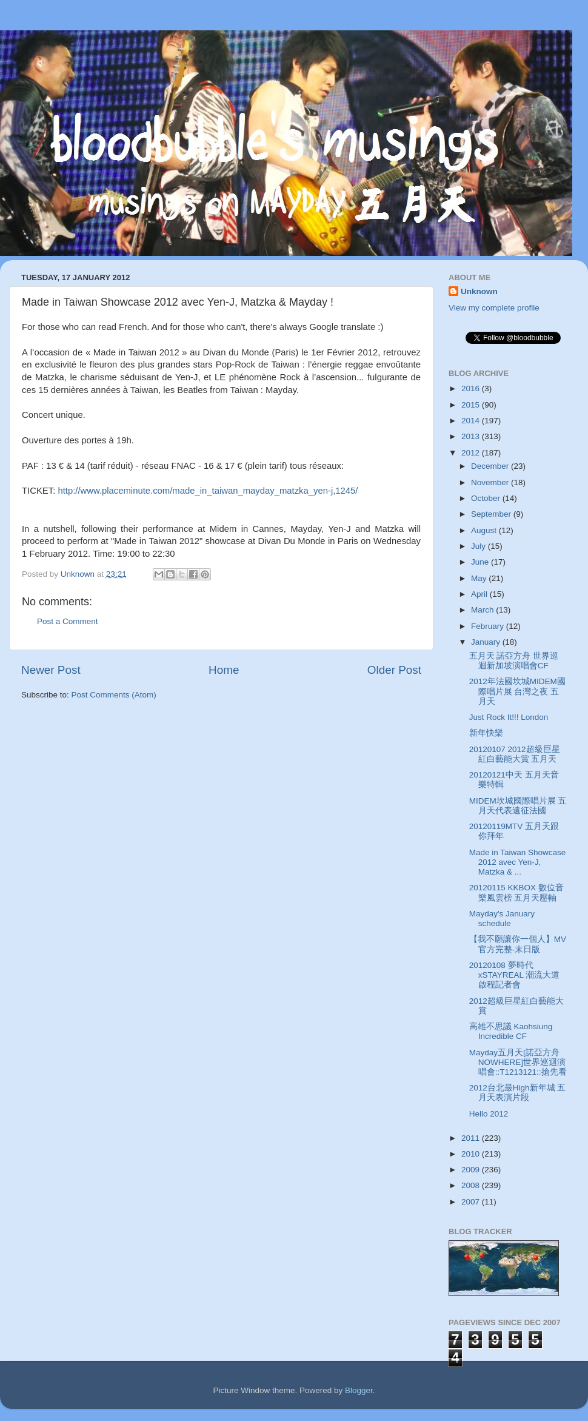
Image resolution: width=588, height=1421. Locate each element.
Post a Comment (67, 621)
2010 (471, 1153)
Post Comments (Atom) (114, 694)
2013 (471, 436)
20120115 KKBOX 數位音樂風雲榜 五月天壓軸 (516, 892)
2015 (471, 404)
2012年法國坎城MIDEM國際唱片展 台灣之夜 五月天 (517, 691)
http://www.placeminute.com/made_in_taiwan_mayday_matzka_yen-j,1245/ (208, 491)
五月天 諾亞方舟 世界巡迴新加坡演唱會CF (514, 660)
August (485, 530)
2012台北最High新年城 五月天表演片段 (517, 1092)
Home (224, 669)
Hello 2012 (489, 1113)
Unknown (479, 291)
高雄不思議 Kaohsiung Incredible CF (511, 1031)
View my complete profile (494, 307)
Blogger (359, 1390)
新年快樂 (486, 732)
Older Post (394, 669)
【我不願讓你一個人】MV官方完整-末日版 (517, 944)
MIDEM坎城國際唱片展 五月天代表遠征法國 (518, 805)
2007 (471, 1201)
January (487, 642)
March (483, 609)
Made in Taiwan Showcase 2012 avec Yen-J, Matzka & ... (517, 862)
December (491, 466)
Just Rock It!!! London (509, 717)
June (481, 561)
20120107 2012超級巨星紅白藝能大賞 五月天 (514, 754)
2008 (471, 1185)
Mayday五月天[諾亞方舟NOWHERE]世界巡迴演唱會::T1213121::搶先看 (518, 1062)
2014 (471, 420)
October (487, 498)
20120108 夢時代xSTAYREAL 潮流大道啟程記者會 (514, 975)
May (480, 578)
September (492, 514)
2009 (471, 1169)
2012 (471, 452)
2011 (471, 1138)
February (488, 626)
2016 (471, 388)
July (479, 546)
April (480, 594)
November (491, 482)
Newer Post (51, 669)
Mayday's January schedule (502, 918)
